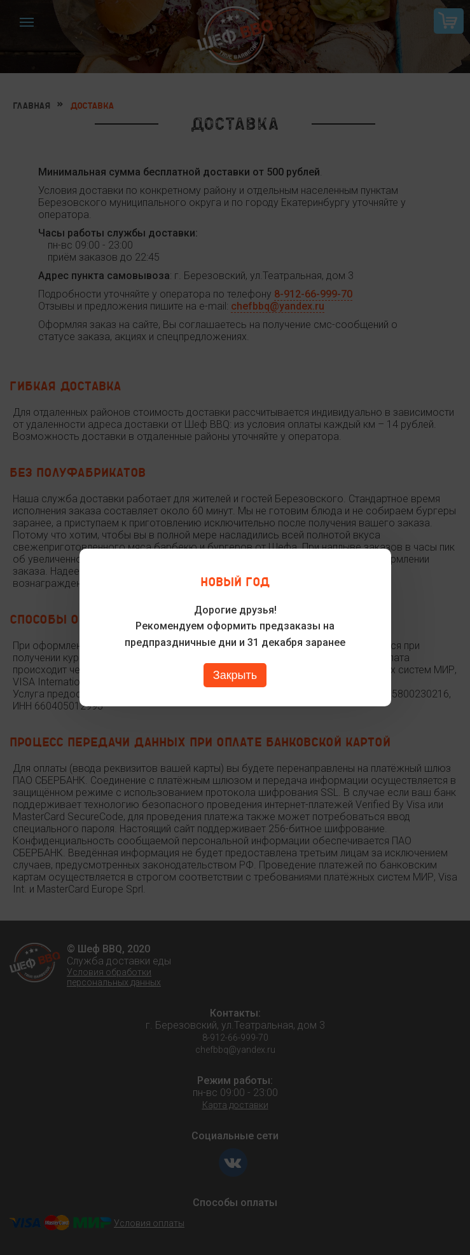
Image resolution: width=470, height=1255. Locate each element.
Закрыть (235, 675)
